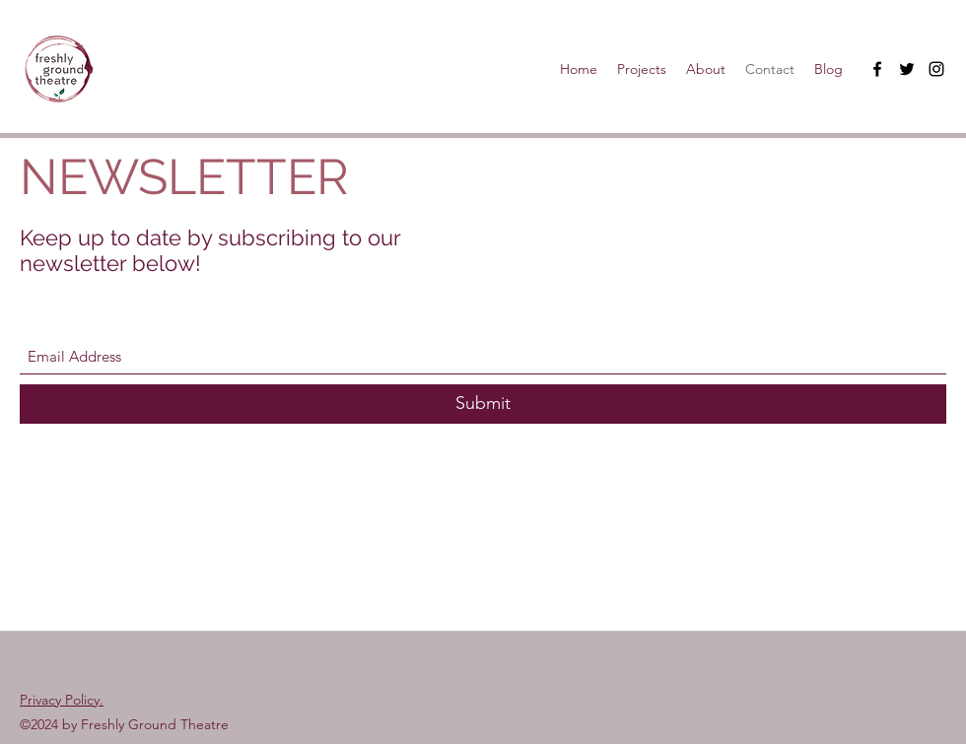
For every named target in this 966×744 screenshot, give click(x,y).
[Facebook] (877, 69)
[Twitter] (907, 69)
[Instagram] (936, 69)
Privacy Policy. (62, 700)
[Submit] (483, 404)
